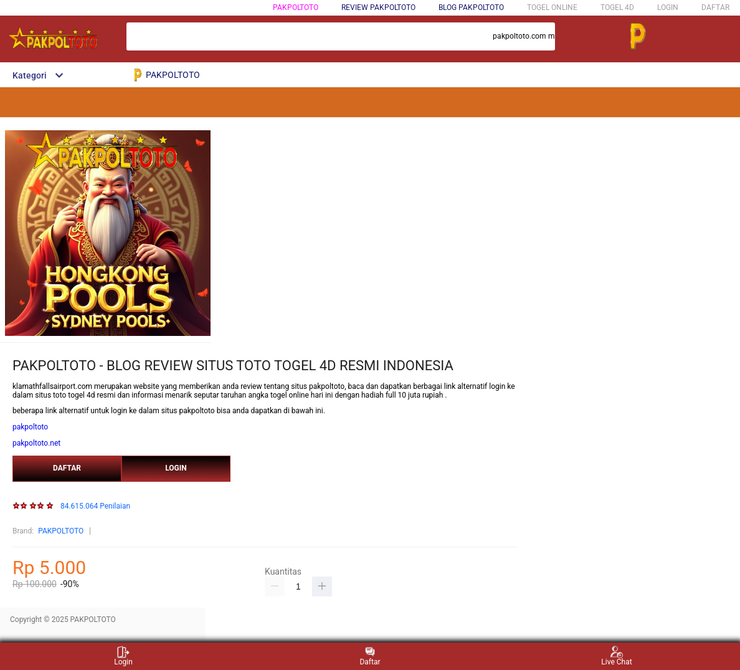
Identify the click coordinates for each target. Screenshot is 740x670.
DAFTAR (715, 7)
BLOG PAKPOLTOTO (471, 7)
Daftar (369, 656)
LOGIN (667, 7)
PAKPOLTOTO (295, 7)
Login (123, 656)
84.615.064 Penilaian (95, 506)
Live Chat (616, 656)
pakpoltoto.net (36, 443)
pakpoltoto (30, 427)
